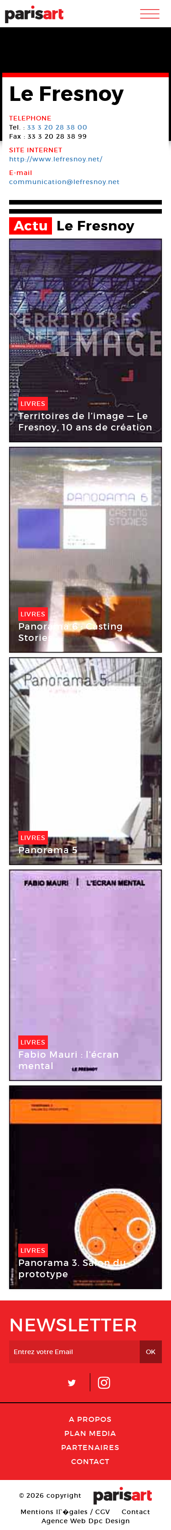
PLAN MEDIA (90, 1433)
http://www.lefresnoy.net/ (56, 159)
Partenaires (90, 1447)
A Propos (90, 1419)
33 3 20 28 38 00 (57, 127)
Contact (90, 1461)
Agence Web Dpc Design (85, 1521)
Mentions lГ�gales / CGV (65, 1512)
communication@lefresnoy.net (64, 182)
